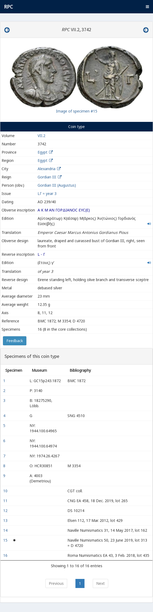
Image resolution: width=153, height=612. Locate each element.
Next (100, 583)
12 (6, 510)
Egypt (42, 152)
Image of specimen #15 (76, 111)
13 (6, 520)
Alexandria (46, 168)
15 (6, 540)
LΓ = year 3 (47, 193)
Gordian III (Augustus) (57, 185)
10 (6, 490)
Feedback (14, 340)
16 (6, 555)
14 (6, 530)
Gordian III (47, 176)
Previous (56, 583)
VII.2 (41, 135)
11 (6, 500)
